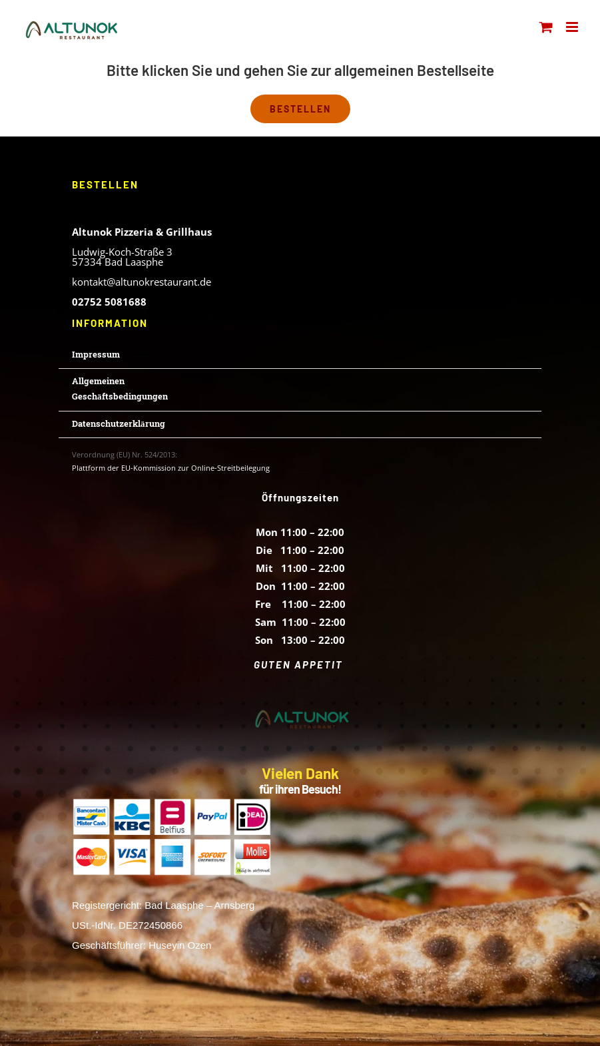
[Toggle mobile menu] (573, 27)
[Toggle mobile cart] (546, 27)
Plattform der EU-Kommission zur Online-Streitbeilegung (171, 468)
